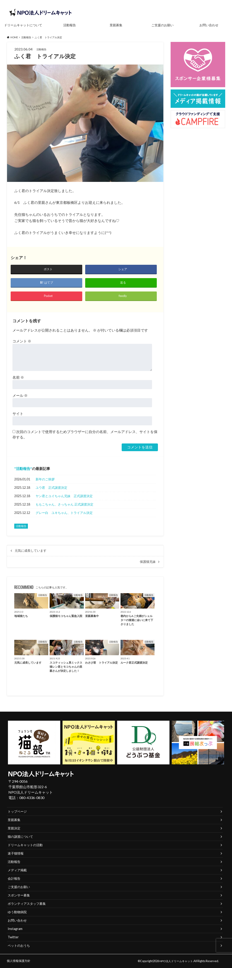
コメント (21, 341)
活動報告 (69, 25)
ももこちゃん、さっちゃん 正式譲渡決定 (64, 504)
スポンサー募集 (19, 895)
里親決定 (14, 828)
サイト (17, 413)
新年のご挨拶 (45, 479)
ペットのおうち (19, 945)
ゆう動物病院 (17, 912)
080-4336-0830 (31, 797)
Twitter (13, 937)
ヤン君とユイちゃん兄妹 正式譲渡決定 (64, 496)
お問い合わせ (208, 25)
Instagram (15, 929)
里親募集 (116, 25)
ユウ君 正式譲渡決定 (51, 487)
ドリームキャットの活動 (25, 845)
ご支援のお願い (162, 25)
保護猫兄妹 (148, 561)
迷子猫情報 (16, 853)
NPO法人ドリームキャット (177, 961)
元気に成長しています (32, 550)
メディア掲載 (17, 870)
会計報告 (14, 878)
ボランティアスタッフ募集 (27, 903)
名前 (18, 377)
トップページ (17, 811)
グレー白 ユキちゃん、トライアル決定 (64, 513)
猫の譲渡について (20, 836)
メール (20, 395)
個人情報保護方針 (18, 961)
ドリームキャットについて (23, 25)
